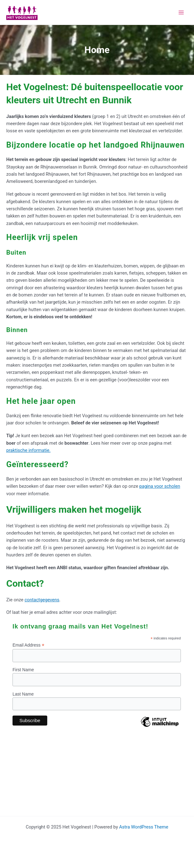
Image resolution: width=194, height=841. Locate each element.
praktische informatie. (28, 450)
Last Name (23, 694)
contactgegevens (41, 600)
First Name (23, 669)
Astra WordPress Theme (143, 827)
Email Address (28, 645)
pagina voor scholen (159, 486)
